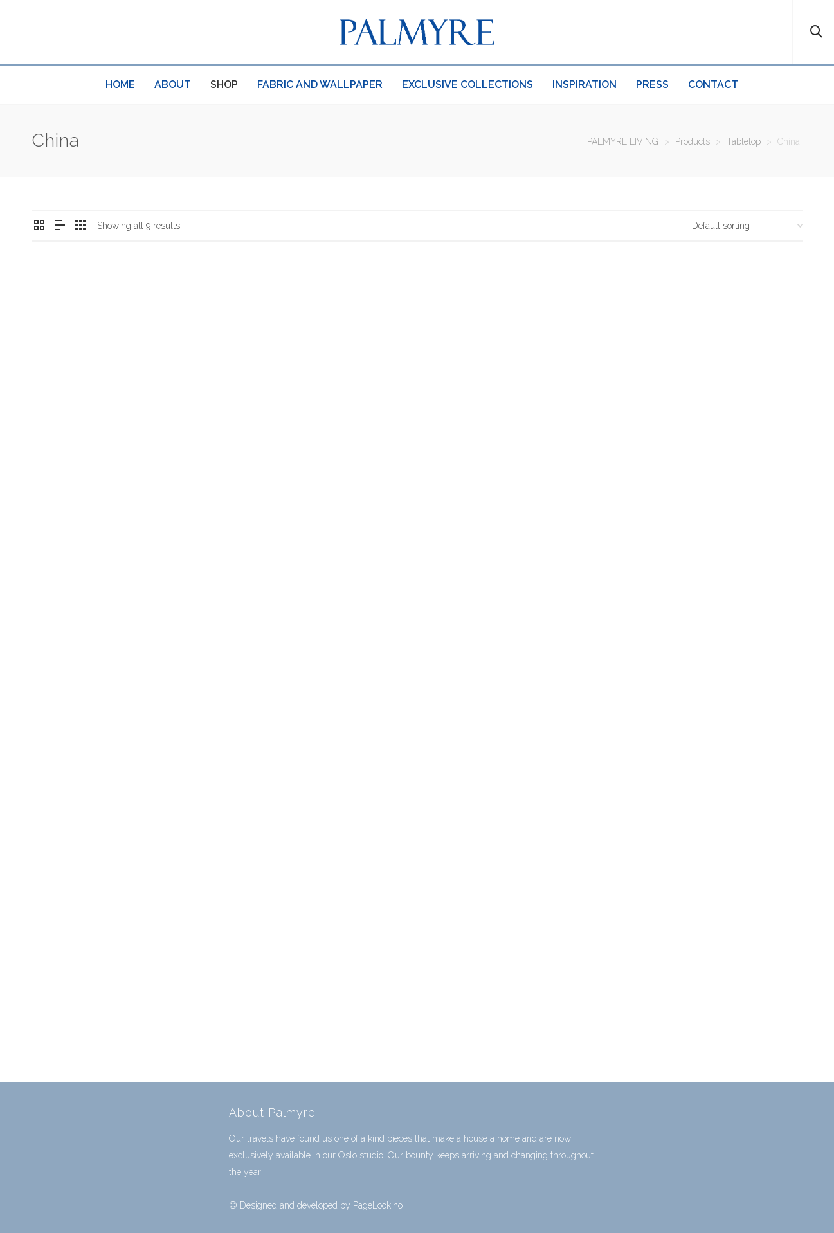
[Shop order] (747, 225)
